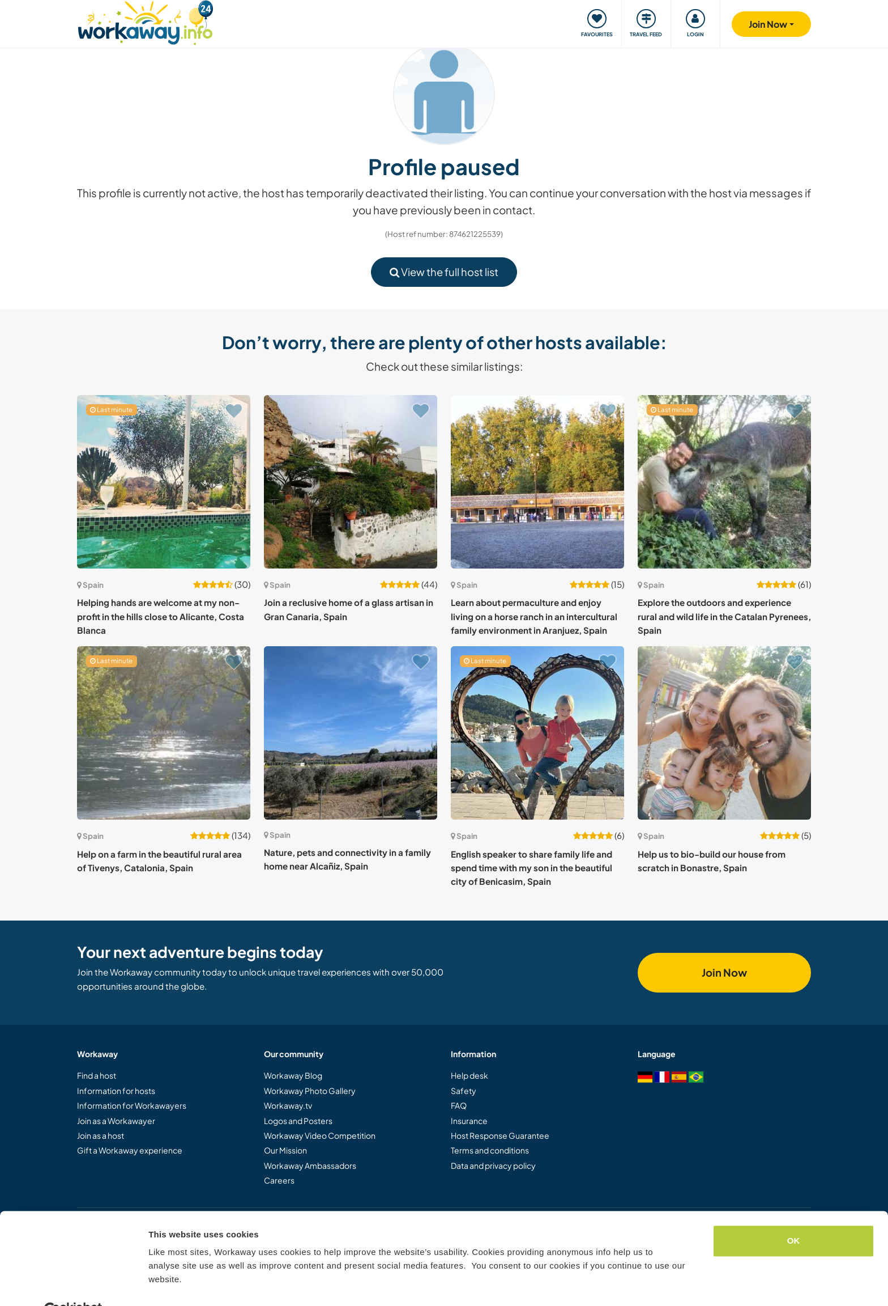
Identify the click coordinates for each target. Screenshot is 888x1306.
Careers (279, 1180)
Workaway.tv (288, 1105)
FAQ (459, 1105)
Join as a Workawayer (116, 1121)
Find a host (96, 1075)
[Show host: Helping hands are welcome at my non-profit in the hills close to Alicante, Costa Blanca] (163, 482)
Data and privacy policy (493, 1165)
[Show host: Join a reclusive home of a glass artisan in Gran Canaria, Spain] (350, 482)
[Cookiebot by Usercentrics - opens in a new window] (73, 1283)
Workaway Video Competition (319, 1135)
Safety (463, 1090)
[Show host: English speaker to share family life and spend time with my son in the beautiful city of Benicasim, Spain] (537, 733)
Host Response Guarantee (500, 1135)
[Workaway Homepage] (145, 21)
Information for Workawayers (131, 1105)
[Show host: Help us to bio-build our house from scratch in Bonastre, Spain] (724, 733)
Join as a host (100, 1135)
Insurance (469, 1121)
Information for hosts (116, 1090)
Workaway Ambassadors (310, 1165)
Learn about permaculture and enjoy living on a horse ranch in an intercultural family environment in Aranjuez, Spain (534, 616)
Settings (165, 1283)
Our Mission (285, 1150)
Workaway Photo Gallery (310, 1090)
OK (793, 1214)
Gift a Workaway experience (129, 1150)
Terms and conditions (490, 1150)
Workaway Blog (293, 1075)
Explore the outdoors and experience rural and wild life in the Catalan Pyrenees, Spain (724, 616)
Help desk (469, 1075)
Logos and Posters (298, 1121)
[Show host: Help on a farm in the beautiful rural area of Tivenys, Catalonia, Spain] (163, 733)
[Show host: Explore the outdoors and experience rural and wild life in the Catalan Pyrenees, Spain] (724, 482)
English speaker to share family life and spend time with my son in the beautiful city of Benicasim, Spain (531, 868)
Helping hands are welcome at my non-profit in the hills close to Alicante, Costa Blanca (160, 616)
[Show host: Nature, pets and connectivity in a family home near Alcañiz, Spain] (350, 733)
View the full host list (444, 271)
